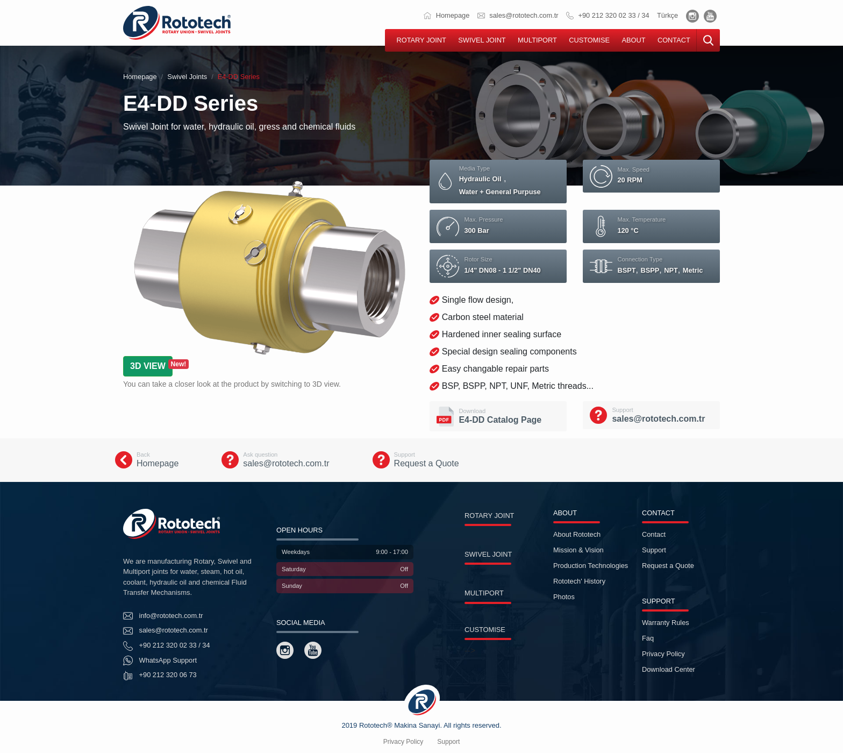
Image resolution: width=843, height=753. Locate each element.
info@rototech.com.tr (163, 616)
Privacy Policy (663, 654)
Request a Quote (668, 566)
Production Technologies (590, 566)
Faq (648, 638)
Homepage (446, 15)
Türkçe (667, 15)
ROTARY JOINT (421, 40)
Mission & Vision (578, 550)
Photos (564, 597)
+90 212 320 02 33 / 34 (607, 15)
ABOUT (633, 40)
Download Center (668, 669)
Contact (654, 534)
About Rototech (577, 534)
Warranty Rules (665, 623)
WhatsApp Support (160, 660)
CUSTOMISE (589, 40)
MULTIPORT (537, 40)
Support (654, 550)
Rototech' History (579, 581)
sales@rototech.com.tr (518, 15)
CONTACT (674, 40)
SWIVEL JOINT (481, 40)
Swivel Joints (187, 77)
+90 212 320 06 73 (160, 675)
